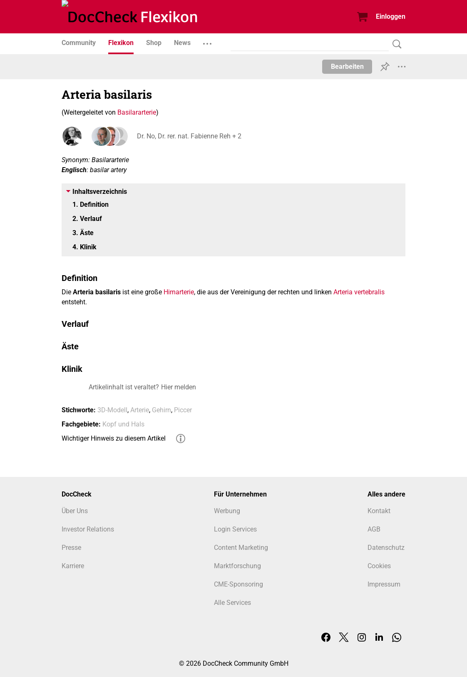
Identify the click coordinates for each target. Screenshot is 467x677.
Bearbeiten (347, 66)
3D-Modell (112, 410)
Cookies (379, 566)
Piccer (183, 410)
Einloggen (390, 16)
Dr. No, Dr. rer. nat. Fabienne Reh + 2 (189, 136)
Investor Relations (88, 529)
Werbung (227, 511)
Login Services (235, 529)
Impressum (384, 584)
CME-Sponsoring (238, 584)
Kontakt (379, 511)
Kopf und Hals (123, 424)
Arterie (139, 410)
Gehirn (161, 410)
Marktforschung (237, 566)
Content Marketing (241, 548)
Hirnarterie (179, 292)
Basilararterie (136, 112)
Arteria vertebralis (359, 292)
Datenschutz (386, 548)
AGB (374, 529)
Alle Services (232, 603)
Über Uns (75, 511)
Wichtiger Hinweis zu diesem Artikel (114, 438)
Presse (71, 548)
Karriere (73, 566)
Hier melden (178, 387)
